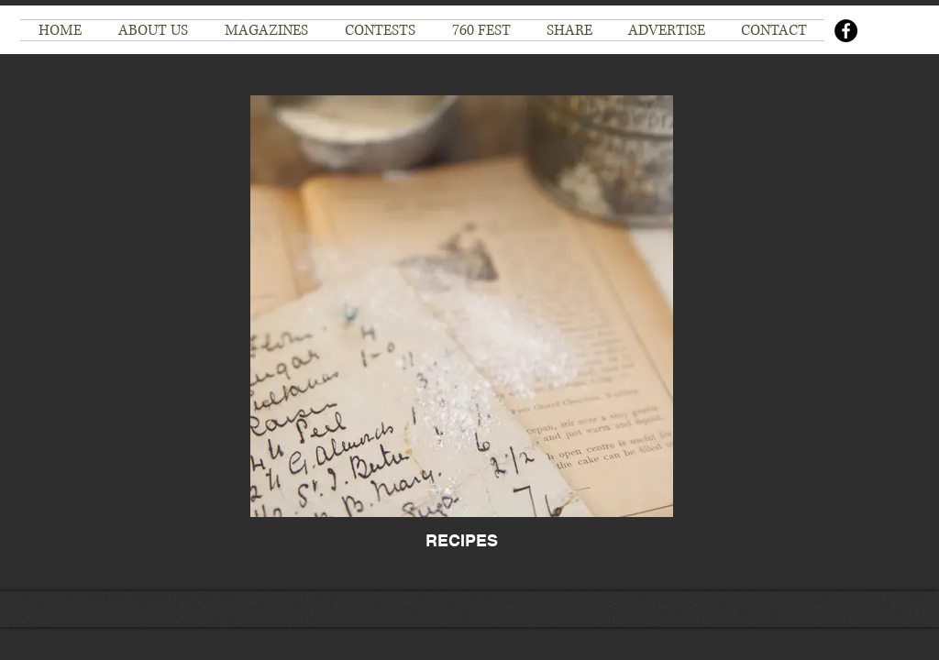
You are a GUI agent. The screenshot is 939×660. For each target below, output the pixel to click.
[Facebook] (845, 30)
